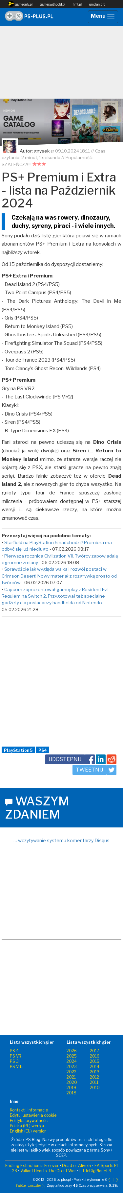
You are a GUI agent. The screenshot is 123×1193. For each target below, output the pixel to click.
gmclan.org (97, 4)
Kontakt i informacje (29, 1110)
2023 (72, 1066)
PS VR (15, 1056)
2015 (94, 1061)
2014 (94, 1066)
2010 (95, 1087)
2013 (94, 1071)
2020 (72, 1082)
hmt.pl (77, 4)
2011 (94, 1082)
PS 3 (14, 1061)
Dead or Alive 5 (76, 1165)
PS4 (42, 750)
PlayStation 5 (18, 750)
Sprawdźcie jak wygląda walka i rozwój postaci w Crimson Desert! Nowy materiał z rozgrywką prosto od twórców (59, 575)
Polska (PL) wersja (27, 1125)
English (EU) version (28, 1131)
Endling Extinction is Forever (32, 1165)
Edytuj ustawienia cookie (33, 1115)
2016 (94, 1056)
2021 (71, 1077)
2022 (71, 1071)
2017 (94, 1050)
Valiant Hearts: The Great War (48, 1170)
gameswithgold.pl (52, 4)
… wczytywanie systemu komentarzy (61, 840)
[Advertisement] (61, 62)
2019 (71, 1087)
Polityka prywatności (29, 1120)
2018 (71, 1092)
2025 (72, 1056)
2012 (94, 1077)
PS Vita (17, 1066)
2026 (72, 1050)
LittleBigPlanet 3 (95, 1170)
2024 (72, 1061)
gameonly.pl (20, 4)
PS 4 (14, 1050)
